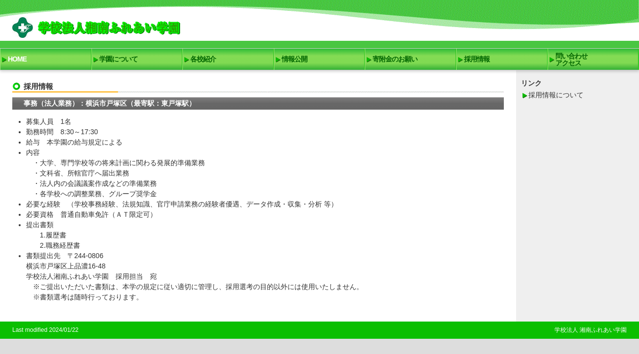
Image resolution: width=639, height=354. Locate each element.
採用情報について (555, 95)
